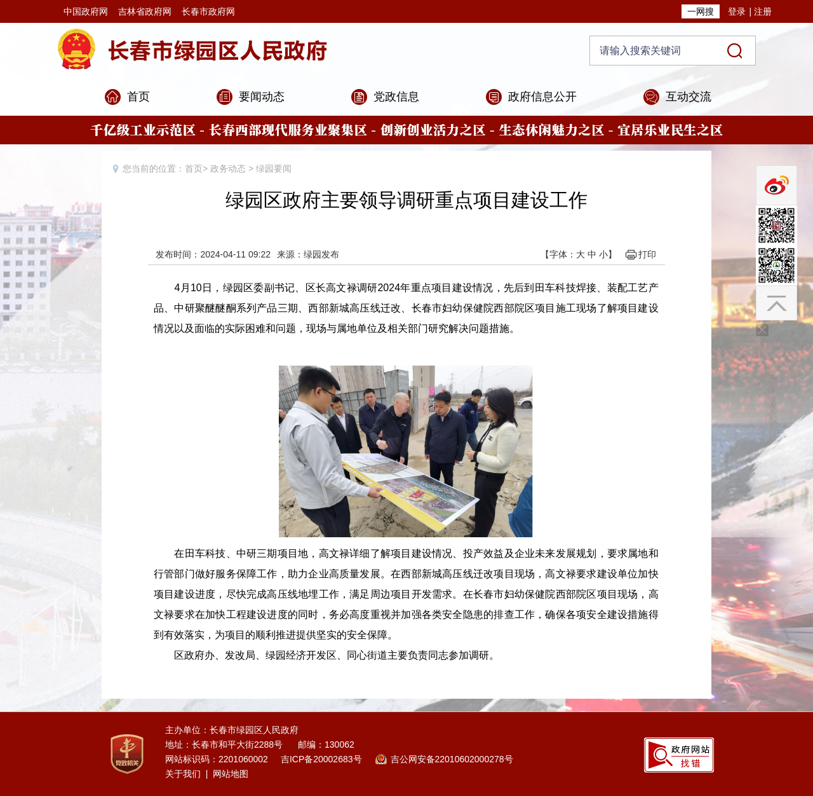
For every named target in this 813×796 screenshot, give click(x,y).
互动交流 (688, 96)
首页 (138, 96)
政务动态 (228, 168)
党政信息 (396, 96)
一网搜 (700, 11)
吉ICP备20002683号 (321, 759)
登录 (737, 11)
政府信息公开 (542, 96)
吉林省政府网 (144, 11)
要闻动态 (262, 96)
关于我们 (183, 774)
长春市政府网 (208, 11)
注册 (763, 11)
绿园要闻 (274, 168)
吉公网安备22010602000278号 (452, 759)
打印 (647, 254)
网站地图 (230, 774)
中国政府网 (86, 11)
